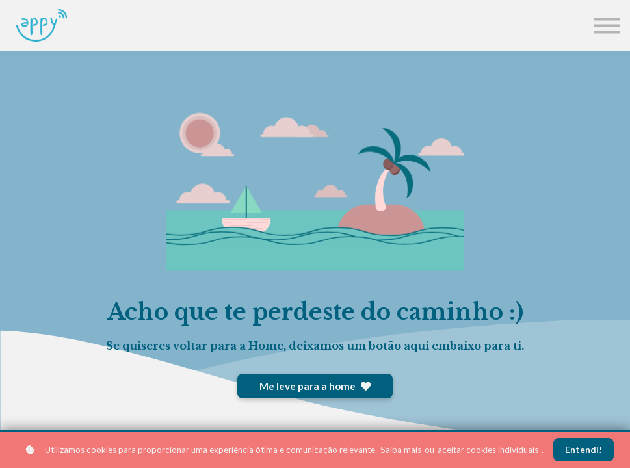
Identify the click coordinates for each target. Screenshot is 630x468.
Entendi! (583, 450)
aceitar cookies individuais (488, 450)
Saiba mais (400, 450)
